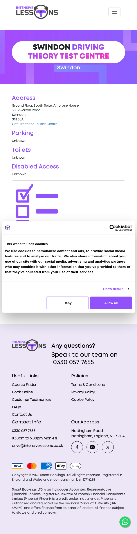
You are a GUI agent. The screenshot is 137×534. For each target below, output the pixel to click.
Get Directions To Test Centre (34, 124)
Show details (113, 289)
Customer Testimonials (31, 399)
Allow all (111, 303)
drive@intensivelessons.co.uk (37, 446)
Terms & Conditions (88, 385)
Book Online (22, 392)
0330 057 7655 (72, 362)
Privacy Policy (83, 392)
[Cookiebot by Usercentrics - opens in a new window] (113, 228)
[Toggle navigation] (114, 11)
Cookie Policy (82, 399)
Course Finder (24, 385)
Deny (67, 303)
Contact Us (22, 414)
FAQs (16, 407)
